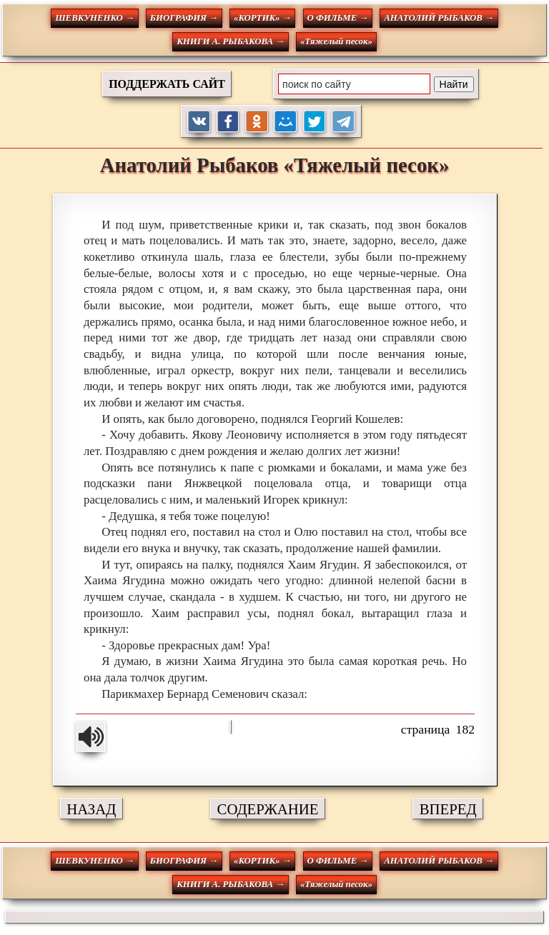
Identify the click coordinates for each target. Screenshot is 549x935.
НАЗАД (91, 809)
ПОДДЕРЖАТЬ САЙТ (167, 84)
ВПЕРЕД (448, 809)
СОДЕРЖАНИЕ (268, 809)
